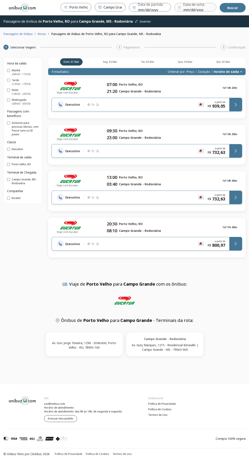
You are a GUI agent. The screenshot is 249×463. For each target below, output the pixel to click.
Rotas (42, 34)
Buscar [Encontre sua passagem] (232, 8)
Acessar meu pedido (60, 418)
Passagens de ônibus (18, 34)
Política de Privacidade (162, 404)
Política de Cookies (160, 409)
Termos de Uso (157, 415)
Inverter (143, 21)
